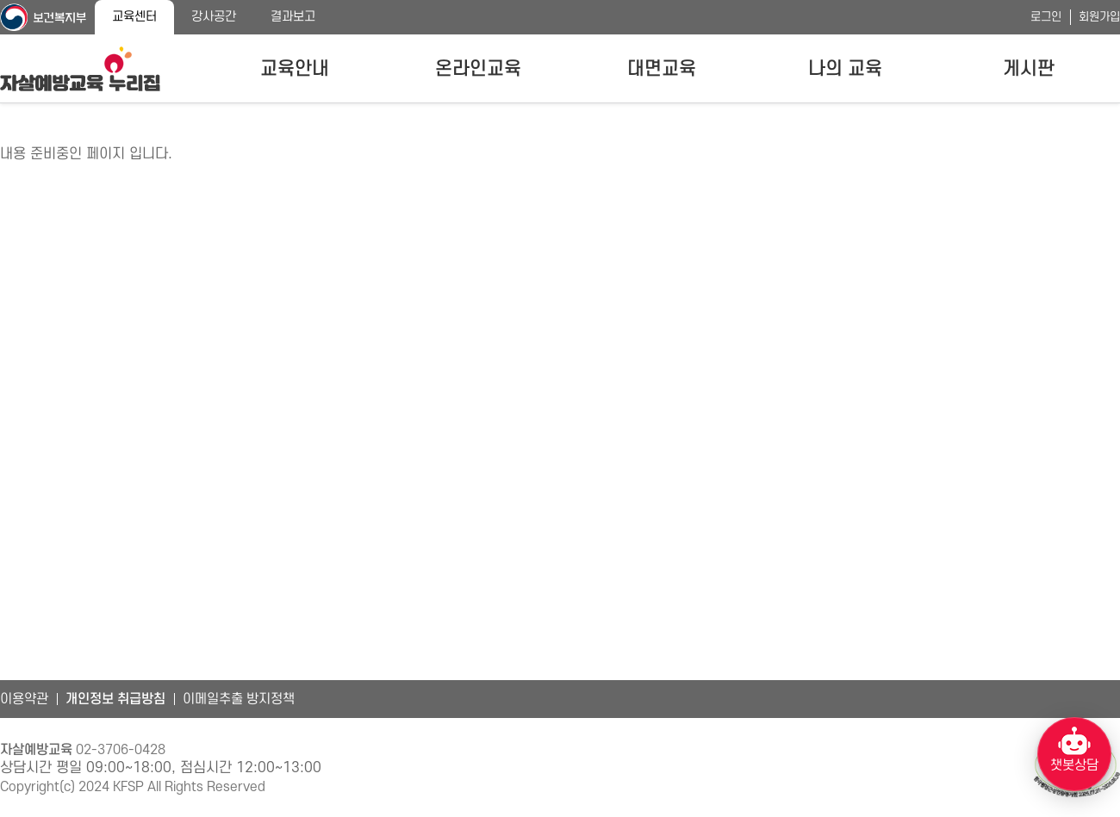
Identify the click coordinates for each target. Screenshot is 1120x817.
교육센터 (134, 16)
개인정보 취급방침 (115, 699)
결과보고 (293, 16)
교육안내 (294, 69)
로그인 (1045, 16)
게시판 (1029, 69)
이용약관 (24, 699)
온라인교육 (478, 69)
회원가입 (1099, 16)
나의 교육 (845, 69)
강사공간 (213, 16)
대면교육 (661, 69)
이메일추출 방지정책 (239, 699)
